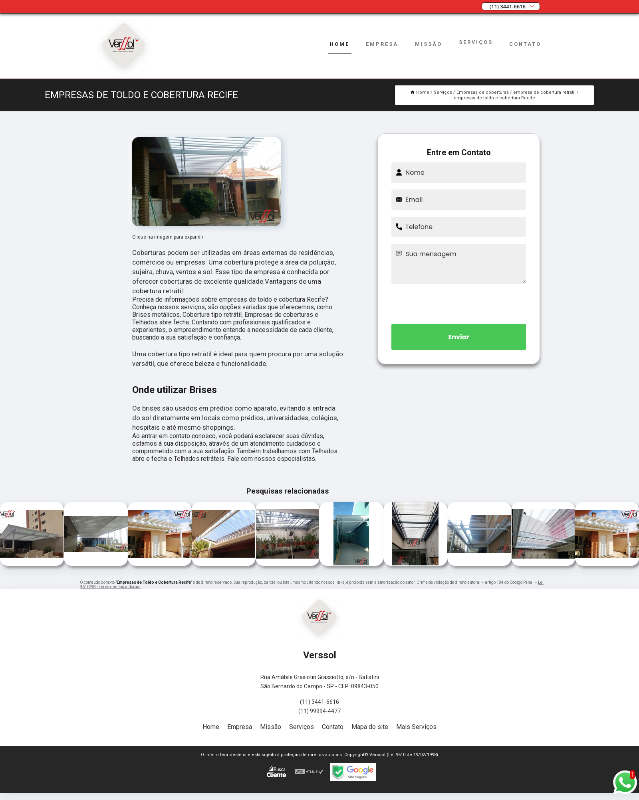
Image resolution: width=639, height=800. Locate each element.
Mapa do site (369, 727)
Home (339, 44)
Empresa (382, 44)
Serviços (476, 42)
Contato (525, 44)
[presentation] (459, 302)
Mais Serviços (416, 727)
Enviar (458, 337)
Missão (428, 44)
